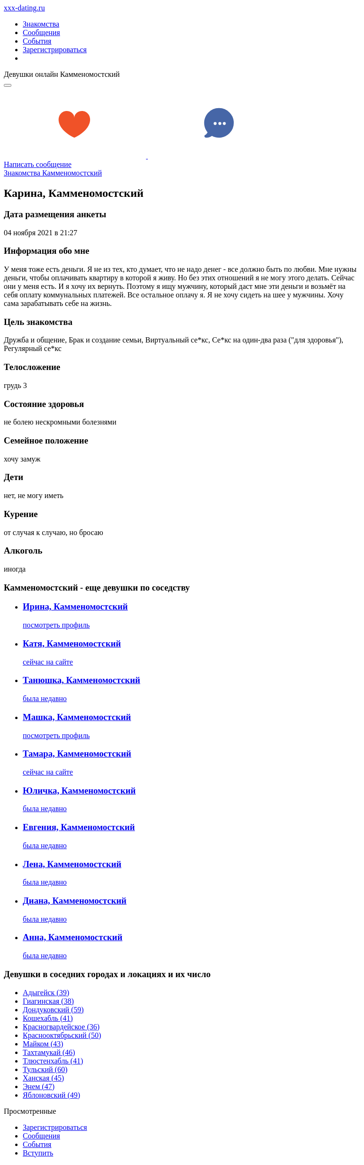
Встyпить (38, 1153)
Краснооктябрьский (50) (62, 1035)
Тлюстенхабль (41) (53, 1061)
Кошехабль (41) (48, 1018)
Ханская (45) (43, 1078)
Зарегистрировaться (55, 1127)
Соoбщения (41, 1136)
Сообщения (41, 32)
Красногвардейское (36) (61, 1027)
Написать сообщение (38, 164)
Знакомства (41, 24)
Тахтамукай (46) (49, 1052)
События (37, 41)
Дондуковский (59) (53, 1010)
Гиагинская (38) (48, 1001)
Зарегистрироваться (55, 50)
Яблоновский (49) (51, 1095)
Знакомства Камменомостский (53, 173)
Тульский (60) (45, 1069)
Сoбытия (37, 1144)
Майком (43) (43, 1044)
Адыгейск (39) (46, 993)
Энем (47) (39, 1086)
